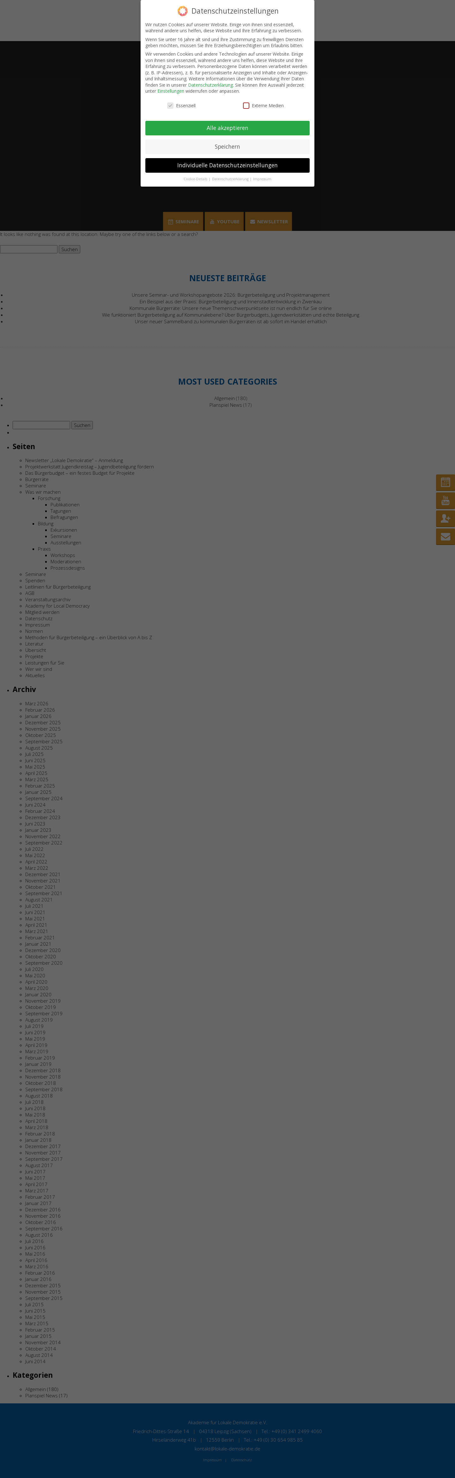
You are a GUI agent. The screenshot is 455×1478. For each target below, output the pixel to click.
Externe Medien (263, 105)
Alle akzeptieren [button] (227, 128)
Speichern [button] (227, 146)
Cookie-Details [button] (196, 179)
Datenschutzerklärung (210, 85)
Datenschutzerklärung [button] (230, 179)
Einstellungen (170, 91)
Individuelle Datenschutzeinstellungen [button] (227, 165)
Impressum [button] (262, 179)
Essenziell (181, 105)
